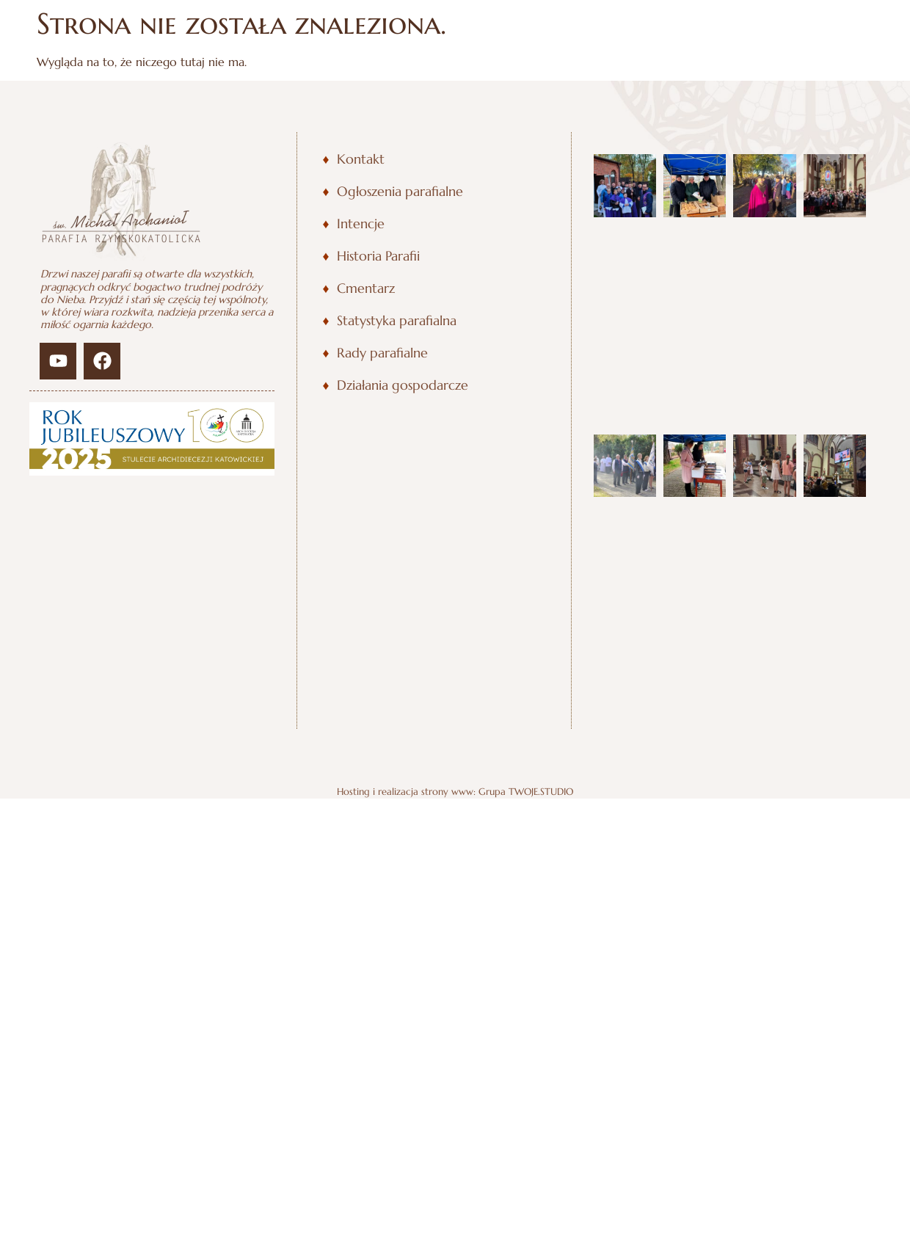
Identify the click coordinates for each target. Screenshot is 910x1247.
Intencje (361, 224)
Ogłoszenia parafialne (400, 191)
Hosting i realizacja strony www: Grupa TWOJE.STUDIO (455, 792)
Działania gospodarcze (402, 385)
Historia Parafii (378, 256)
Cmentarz (366, 288)
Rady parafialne (382, 353)
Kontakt (361, 159)
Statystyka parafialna (396, 321)
